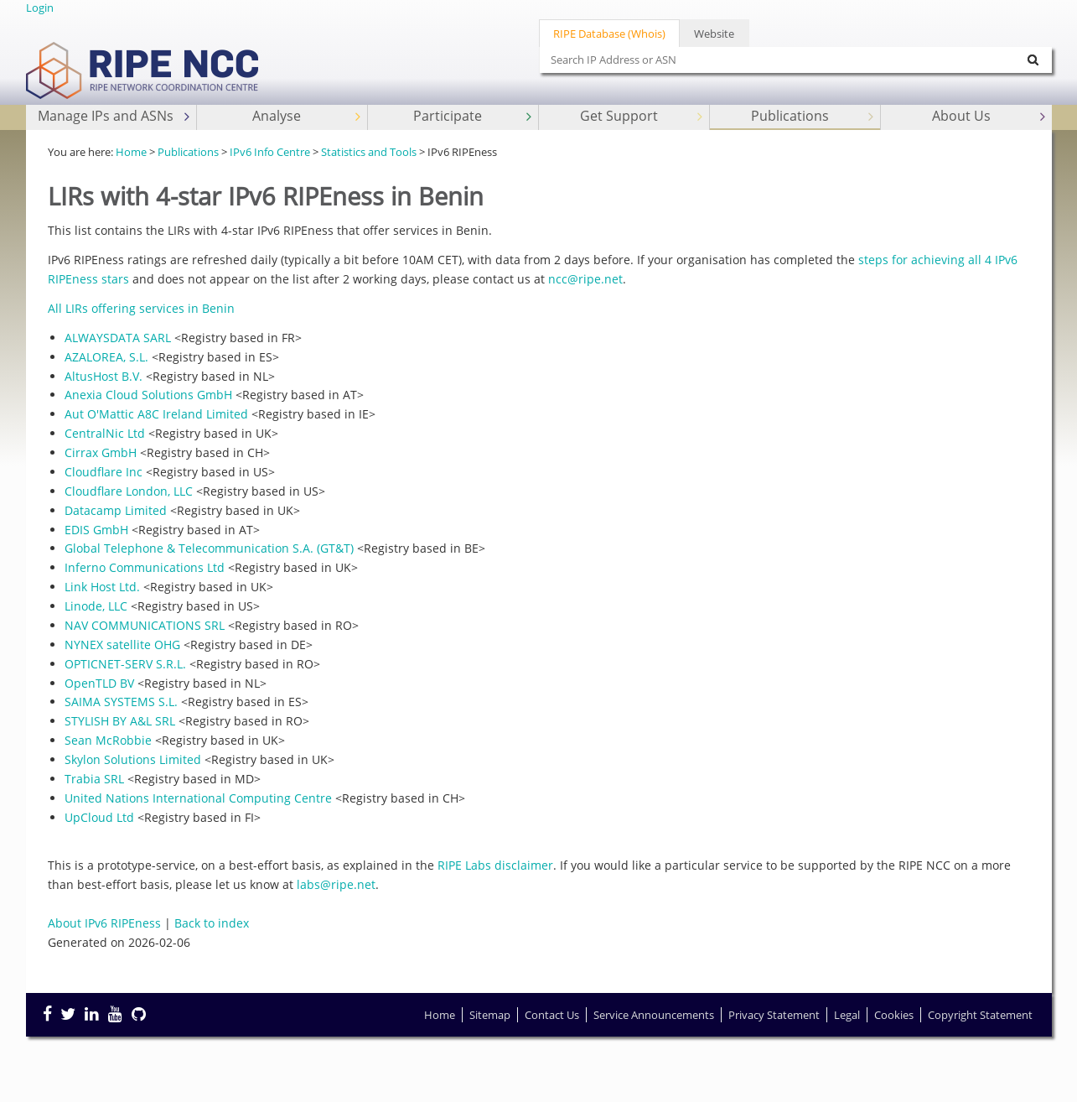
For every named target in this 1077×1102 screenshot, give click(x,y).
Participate (474, 116)
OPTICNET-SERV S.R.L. (125, 664)
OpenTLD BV (99, 683)
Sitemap (489, 1014)
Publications (814, 116)
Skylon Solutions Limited (133, 759)
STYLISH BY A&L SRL (120, 721)
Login (40, 7)
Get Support (643, 116)
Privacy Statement (774, 1014)
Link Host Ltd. (102, 587)
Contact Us (552, 1014)
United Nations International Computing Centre (198, 798)
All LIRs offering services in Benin (141, 308)
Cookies (894, 1014)
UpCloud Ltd (99, 817)
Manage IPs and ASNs (115, 116)
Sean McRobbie (108, 740)
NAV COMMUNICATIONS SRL (145, 625)
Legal (847, 1014)
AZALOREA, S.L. (106, 357)
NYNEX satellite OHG (122, 644)
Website (714, 33)
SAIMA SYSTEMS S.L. (121, 702)
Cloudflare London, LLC (129, 491)
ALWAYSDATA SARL (118, 338)
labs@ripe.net (336, 884)
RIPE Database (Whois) (609, 33)
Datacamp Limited (116, 510)
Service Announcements (653, 1014)
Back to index (211, 923)
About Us (990, 116)
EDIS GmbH (96, 530)
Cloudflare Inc (103, 472)
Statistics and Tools (369, 151)
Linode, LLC (96, 606)
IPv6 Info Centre (270, 151)
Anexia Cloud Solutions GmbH (148, 395)
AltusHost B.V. (103, 376)
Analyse (308, 116)
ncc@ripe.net (585, 279)
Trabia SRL (94, 779)
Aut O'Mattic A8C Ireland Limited (156, 414)
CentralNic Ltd (105, 433)
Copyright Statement (980, 1014)
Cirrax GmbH (101, 452)
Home (131, 151)
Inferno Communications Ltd (145, 567)
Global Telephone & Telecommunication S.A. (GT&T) (209, 548)
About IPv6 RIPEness (104, 923)
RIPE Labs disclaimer (495, 865)
